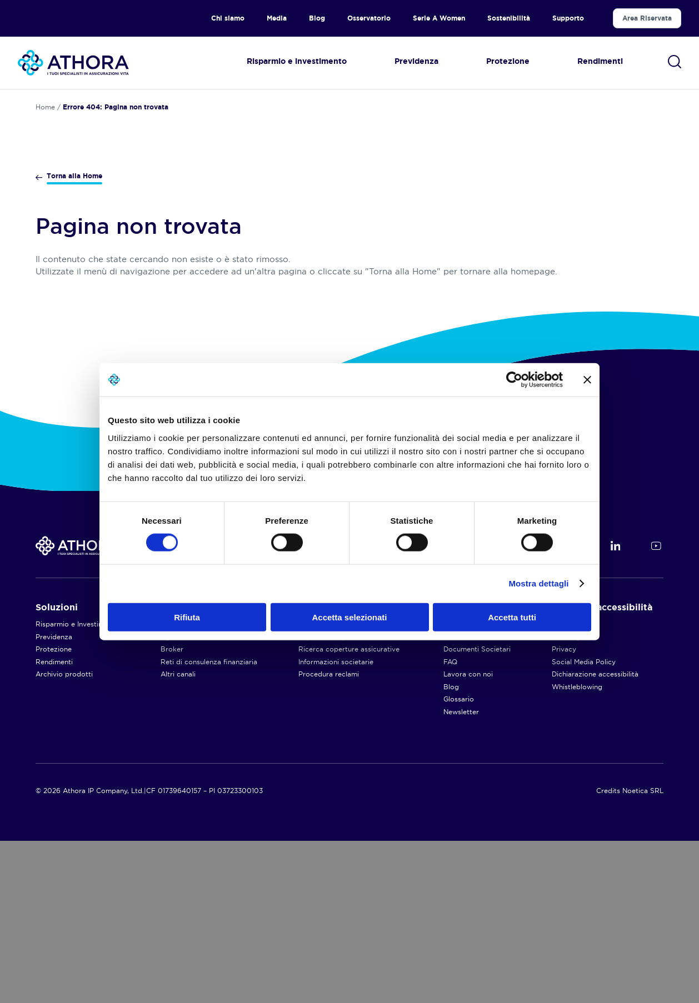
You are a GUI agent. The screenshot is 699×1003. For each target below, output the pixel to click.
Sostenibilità (508, 18)
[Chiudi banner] (587, 380)
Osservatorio (369, 18)
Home (45, 107)
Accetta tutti (512, 616)
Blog (317, 18)
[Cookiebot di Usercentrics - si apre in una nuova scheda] (514, 380)
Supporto (568, 18)
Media (277, 18)
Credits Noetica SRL (629, 953)
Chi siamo (227, 18)
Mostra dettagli (538, 583)
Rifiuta (187, 616)
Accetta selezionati (349, 616)
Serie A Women (439, 18)
